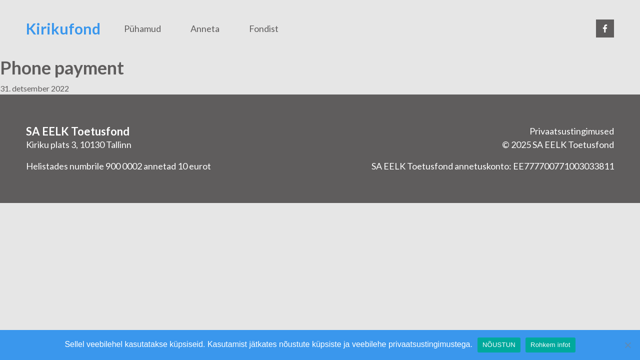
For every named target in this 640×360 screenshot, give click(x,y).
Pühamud (142, 28)
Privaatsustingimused (572, 131)
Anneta (205, 28)
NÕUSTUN (499, 344)
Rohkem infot (550, 344)
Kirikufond (63, 29)
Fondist (263, 28)
